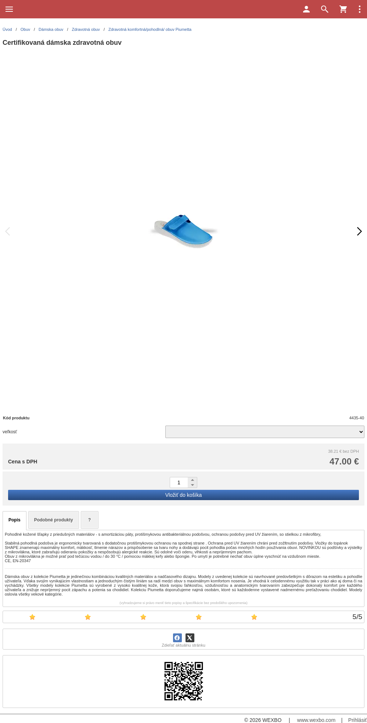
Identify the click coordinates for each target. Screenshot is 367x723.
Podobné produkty (53, 520)
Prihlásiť (357, 720)
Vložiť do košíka (183, 495)
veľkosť (10, 431)
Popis (14, 520)
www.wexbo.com (316, 720)
